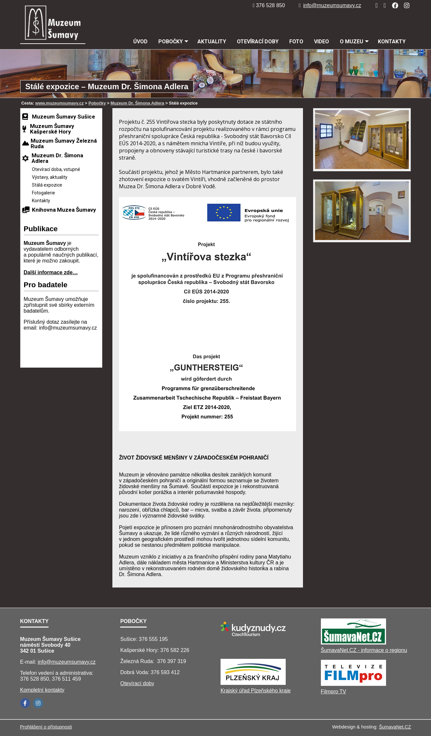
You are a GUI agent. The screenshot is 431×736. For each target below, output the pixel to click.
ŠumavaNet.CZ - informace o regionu (364, 650)
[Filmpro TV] (353, 684)
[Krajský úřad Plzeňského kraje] (253, 683)
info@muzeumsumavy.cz (330, 5)
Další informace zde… (51, 272)
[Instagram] (404, 5)
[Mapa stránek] (383, 5)
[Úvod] (374, 5)
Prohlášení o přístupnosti (46, 726)
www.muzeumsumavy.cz (59, 103)
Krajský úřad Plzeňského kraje (256, 690)
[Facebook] (393, 5)
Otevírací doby (137, 683)
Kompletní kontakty (42, 690)
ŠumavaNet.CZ (395, 726)
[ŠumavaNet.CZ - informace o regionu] (353, 642)
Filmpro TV (333, 691)
